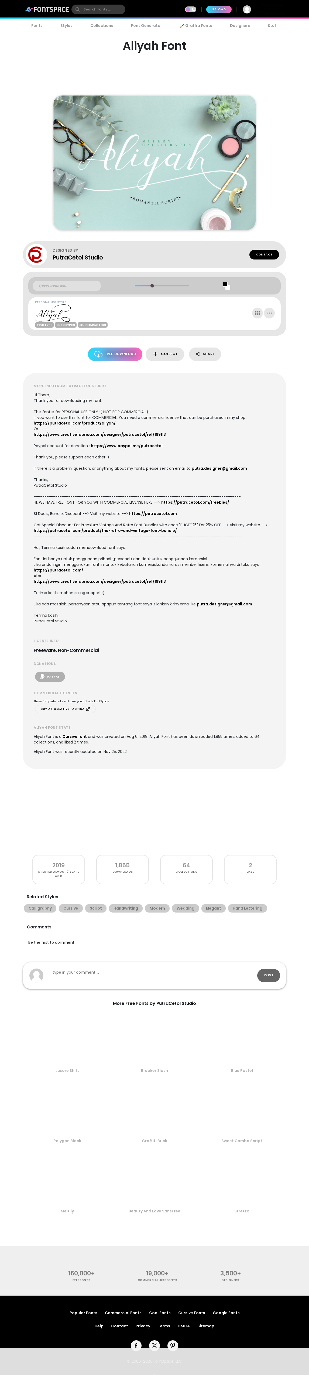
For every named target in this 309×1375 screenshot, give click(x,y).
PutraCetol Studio (78, 257)
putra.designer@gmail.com (219, 468)
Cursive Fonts (191, 1313)
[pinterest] (172, 1345)
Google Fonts (226, 1313)
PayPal (50, 676)
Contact (264, 254)
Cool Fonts (160, 1313)
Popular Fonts (83, 1313)
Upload (219, 9)
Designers (240, 25)
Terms (164, 1326)
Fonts (37, 25)
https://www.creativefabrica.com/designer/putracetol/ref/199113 (100, 434)
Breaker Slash (154, 1070)
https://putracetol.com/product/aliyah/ (75, 423)
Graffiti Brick (154, 1141)
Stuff (273, 25)
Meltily (67, 1211)
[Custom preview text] (67, 286)
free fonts (82, 1280)
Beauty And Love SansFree (154, 1211)
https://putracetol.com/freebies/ (195, 502)
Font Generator (146, 25)
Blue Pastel (242, 1070)
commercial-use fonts (157, 1280)
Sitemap (205, 1326)
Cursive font (75, 736)
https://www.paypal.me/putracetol (127, 445)
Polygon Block (67, 1141)
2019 (58, 865)
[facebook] (136, 1345)
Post (269, 975)
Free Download (115, 354)
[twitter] (154, 1345)
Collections (101, 25)
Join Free (271, 9)
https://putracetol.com (153, 513)
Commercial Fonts (123, 1313)
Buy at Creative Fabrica (65, 709)
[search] (98, 9)
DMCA (184, 1326)
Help (99, 1326)
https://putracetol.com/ (58, 570)
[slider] (152, 285)
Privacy (143, 1326)
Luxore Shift (67, 1070)
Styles (66, 25)
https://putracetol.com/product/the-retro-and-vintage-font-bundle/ (105, 530)
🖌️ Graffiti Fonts (196, 25)
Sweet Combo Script (241, 1141)
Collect (165, 354)
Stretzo (241, 1211)
